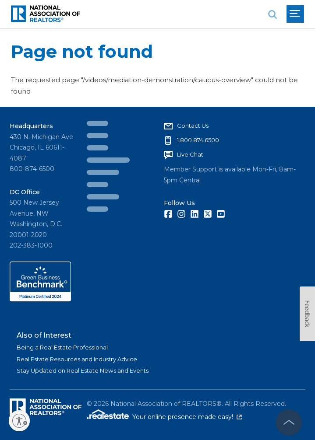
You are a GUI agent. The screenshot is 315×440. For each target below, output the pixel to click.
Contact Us (193, 125)
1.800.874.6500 (198, 139)
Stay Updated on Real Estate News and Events (83, 370)
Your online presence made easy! (187, 417)
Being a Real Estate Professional (62, 347)
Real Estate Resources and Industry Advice (77, 359)
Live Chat (190, 154)
